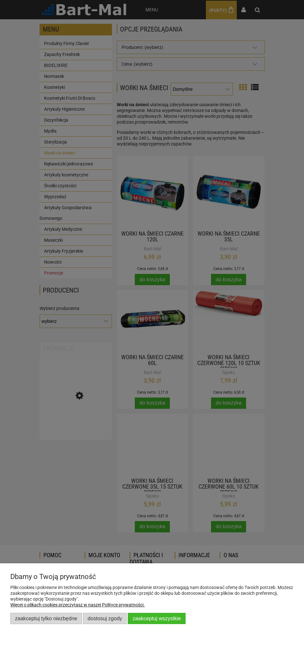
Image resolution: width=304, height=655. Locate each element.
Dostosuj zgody (105, 618)
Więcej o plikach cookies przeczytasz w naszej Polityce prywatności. (77, 604)
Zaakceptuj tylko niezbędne (46, 618)
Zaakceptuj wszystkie (157, 618)
